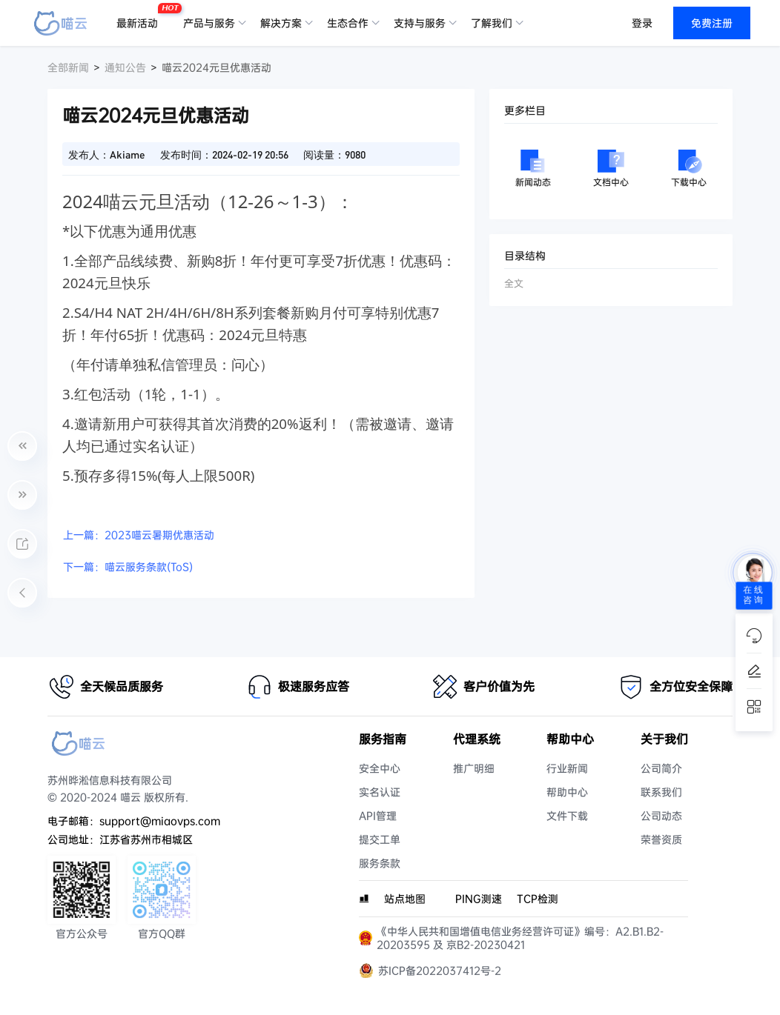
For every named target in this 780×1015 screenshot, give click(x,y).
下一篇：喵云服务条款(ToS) (128, 566)
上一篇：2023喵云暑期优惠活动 (138, 535)
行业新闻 (567, 768)
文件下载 (567, 815)
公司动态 (661, 815)
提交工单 (379, 839)
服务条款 (379, 863)
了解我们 (491, 23)
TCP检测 (537, 898)
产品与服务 (209, 23)
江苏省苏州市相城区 (146, 839)
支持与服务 (420, 23)
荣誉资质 (661, 839)
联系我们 (661, 792)
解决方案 (281, 23)
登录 (642, 23)
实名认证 (379, 792)
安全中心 (379, 768)
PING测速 (478, 898)
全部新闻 (68, 67)
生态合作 (347, 23)
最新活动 (140, 17)
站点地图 (405, 898)
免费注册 (712, 23)
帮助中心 (567, 792)
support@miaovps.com (159, 821)
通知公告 (125, 67)
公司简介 (661, 768)
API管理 (378, 815)
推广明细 (474, 768)
